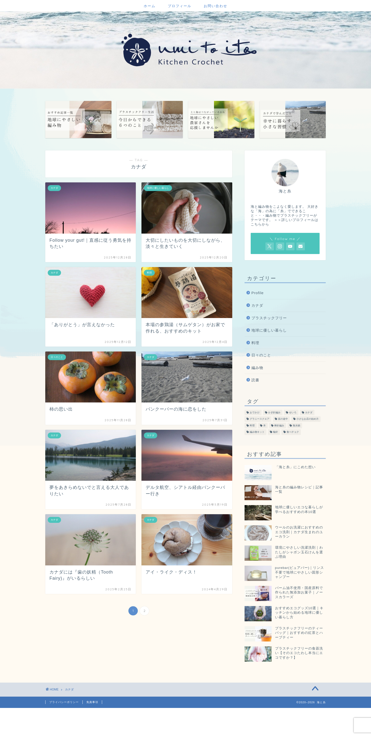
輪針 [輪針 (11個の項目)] (275, 432)
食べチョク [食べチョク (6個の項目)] (293, 432)
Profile (257, 293)
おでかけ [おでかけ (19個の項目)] (255, 412)
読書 (255, 380)
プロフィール (179, 6)
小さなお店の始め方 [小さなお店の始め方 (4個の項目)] (307, 419)
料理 (255, 343)
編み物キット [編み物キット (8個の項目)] (257, 432)
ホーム (149, 6)
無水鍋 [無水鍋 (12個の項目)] (296, 425)
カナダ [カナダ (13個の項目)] (308, 412)
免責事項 (92, 702)
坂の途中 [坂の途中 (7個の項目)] (283, 419)
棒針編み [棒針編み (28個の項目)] (279, 425)
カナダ (257, 305)
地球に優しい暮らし (269, 330)
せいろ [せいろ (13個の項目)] (292, 412)
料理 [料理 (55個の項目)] (252, 425)
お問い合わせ (215, 6)
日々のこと (261, 355)
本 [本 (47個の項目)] (264, 425)
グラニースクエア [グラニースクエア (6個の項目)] (259, 419)
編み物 (257, 368)
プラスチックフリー (269, 318)
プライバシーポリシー (64, 702)
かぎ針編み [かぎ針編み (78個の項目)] (274, 412)
